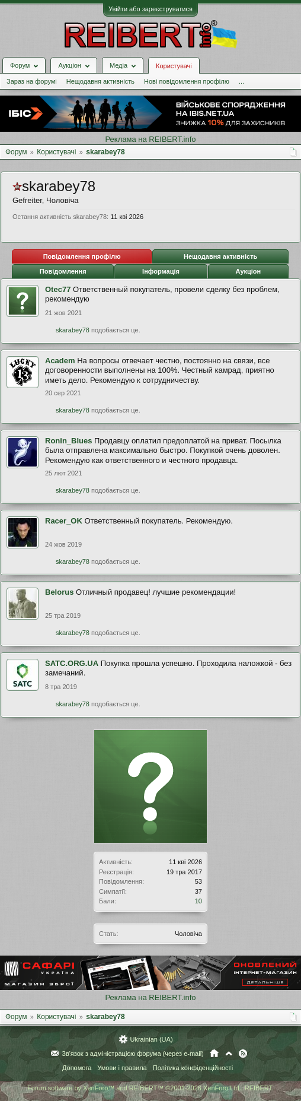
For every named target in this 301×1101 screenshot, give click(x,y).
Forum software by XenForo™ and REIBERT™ (150, 1088)
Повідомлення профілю (82, 256)
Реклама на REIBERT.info (150, 139)
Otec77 (58, 289)
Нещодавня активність (100, 81)
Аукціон (248, 271)
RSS (243, 1053)
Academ (60, 360)
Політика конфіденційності (193, 1067)
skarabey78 (72, 330)
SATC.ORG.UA (71, 663)
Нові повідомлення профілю (186, 81)
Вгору (229, 1053)
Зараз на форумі (32, 81)
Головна (214, 1053)
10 (198, 901)
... (241, 81)
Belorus (59, 592)
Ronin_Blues (68, 440)
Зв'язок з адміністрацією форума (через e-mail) (133, 1053)
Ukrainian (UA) (151, 1039)
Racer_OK (63, 520)
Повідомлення (63, 271)
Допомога (76, 1067)
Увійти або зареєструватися (150, 8)
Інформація (161, 271)
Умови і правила (121, 1067)
